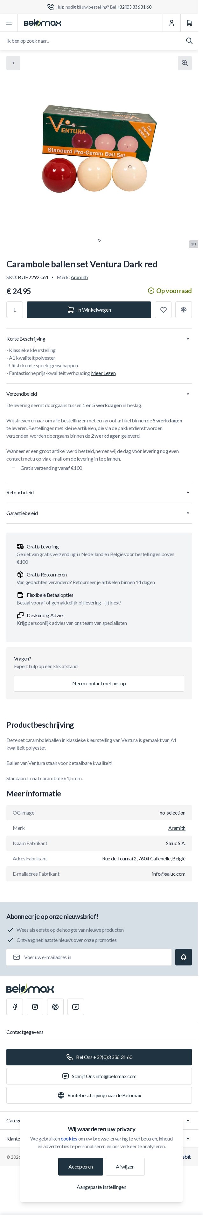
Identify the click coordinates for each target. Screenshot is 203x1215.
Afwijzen (125, 1166)
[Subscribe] (183, 957)
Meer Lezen (103, 373)
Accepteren (80, 1166)
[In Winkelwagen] (89, 309)
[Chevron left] (13, 63)
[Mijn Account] (171, 23)
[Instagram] (35, 1007)
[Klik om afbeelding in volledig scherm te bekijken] (185, 63)
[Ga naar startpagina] (42, 22)
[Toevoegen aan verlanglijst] (163, 309)
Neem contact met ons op (99, 683)
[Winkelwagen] (189, 23)
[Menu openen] (9, 23)
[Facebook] (14, 1007)
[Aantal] (14, 309)
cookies (69, 1138)
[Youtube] (75, 1007)
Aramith (79, 277)
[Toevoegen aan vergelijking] (183, 309)
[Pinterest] (55, 1007)
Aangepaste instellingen (101, 1187)
